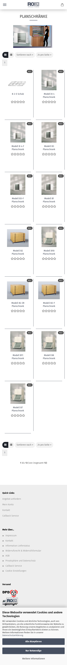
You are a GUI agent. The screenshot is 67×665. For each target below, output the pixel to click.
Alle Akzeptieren (33, 641)
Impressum (11, 535)
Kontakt (6, 510)
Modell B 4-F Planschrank (18, 147)
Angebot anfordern (11, 499)
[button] (5, 55)
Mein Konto (8, 504)
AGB (7, 555)
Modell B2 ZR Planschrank (17, 304)
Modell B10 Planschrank (49, 252)
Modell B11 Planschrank (18, 356)
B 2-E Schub (18, 94)
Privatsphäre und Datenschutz (20, 560)
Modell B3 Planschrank (49, 147)
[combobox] (25, 55)
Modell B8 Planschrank (49, 356)
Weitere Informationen (33, 658)
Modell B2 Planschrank (18, 252)
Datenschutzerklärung (12, 635)
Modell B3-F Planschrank (18, 199)
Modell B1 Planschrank (49, 199)
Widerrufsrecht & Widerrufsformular (23, 550)
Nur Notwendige (33, 650)
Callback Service (10, 515)
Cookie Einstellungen (15, 571)
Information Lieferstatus (17, 545)
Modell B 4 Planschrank (49, 95)
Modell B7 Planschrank (18, 409)
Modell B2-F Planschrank (49, 304)
